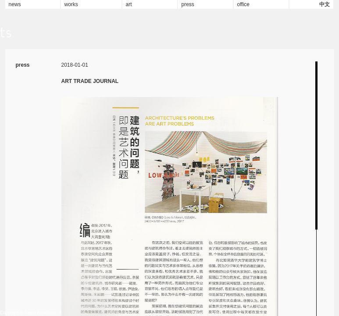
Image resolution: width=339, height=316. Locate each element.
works (71, 4)
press (188, 4)
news (15, 4)
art (129, 4)
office (243, 4)
